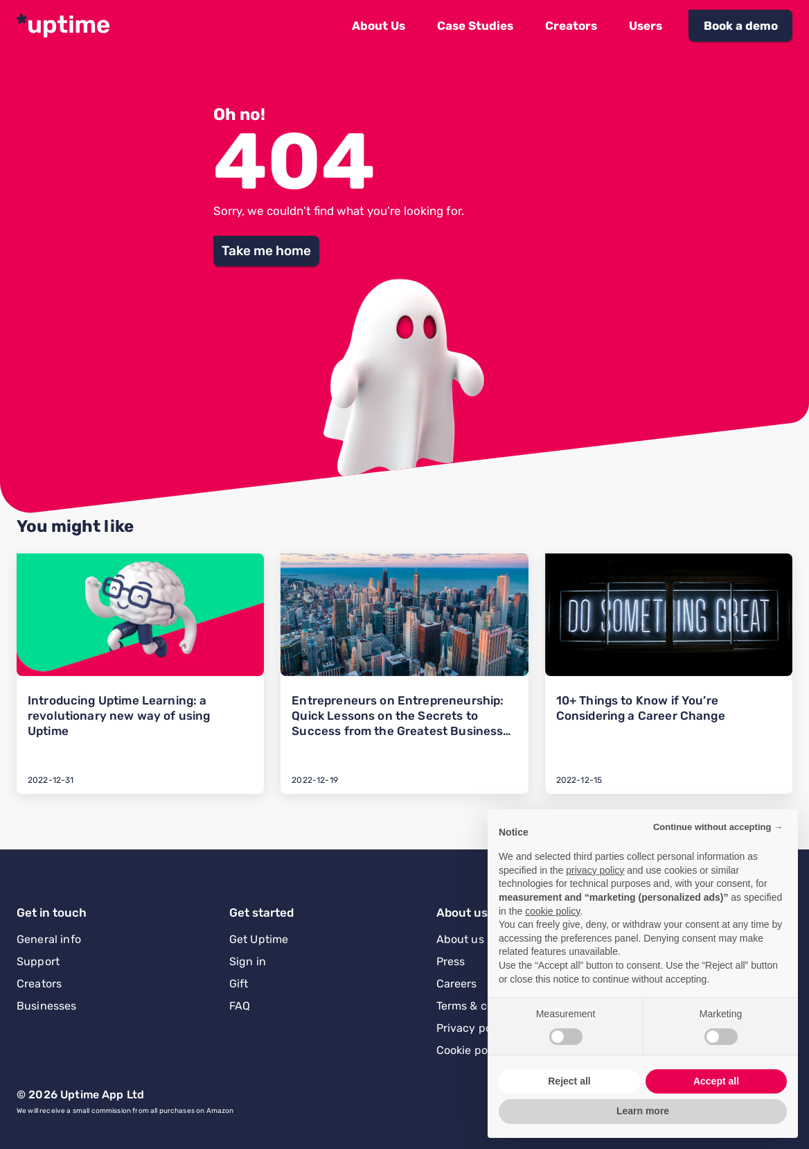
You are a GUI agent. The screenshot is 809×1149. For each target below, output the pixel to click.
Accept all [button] (716, 1081)
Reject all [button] (569, 1081)
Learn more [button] (642, 1110)
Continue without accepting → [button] (718, 827)
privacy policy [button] (595, 870)
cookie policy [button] (552, 911)
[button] (378, 26)
